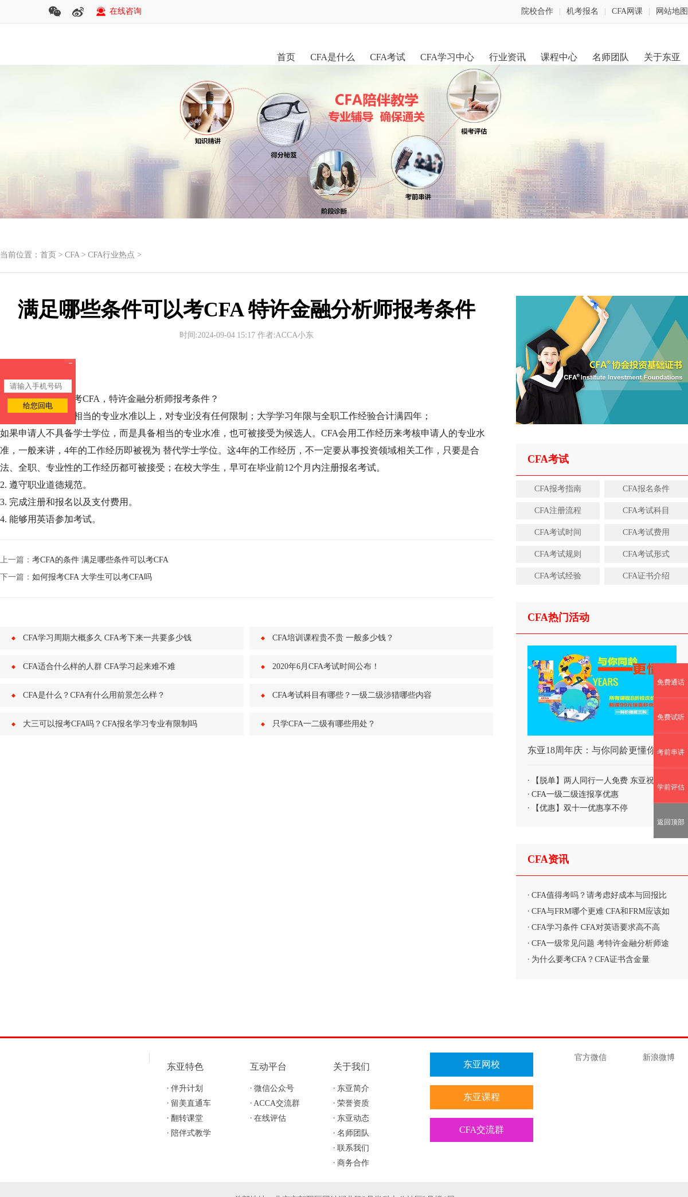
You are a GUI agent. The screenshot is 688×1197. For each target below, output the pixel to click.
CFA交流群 (481, 1130)
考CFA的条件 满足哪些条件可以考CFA (100, 560)
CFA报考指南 (557, 488)
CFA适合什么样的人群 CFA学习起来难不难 (99, 666)
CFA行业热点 (111, 255)
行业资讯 (507, 57)
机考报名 (582, 11)
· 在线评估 (268, 1118)
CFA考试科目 (646, 510)
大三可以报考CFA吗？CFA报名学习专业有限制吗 (110, 723)
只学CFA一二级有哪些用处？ (324, 723)
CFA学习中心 (447, 57)
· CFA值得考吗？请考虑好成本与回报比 (597, 895)
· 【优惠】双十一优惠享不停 (577, 808)
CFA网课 (627, 11)
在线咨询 (126, 11)
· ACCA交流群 (275, 1103)
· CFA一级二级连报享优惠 (573, 794)
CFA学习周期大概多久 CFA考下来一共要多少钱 (107, 637)
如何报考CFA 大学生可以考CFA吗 (92, 577)
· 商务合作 (351, 1163)
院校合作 (537, 11)
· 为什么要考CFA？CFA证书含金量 (588, 959)
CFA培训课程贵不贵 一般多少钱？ (333, 637)
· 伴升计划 (185, 1088)
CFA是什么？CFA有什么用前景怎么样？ (94, 695)
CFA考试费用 (646, 532)
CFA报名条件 (646, 488)
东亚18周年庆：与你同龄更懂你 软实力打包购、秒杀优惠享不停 (602, 755)
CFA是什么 (332, 57)
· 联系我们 (351, 1148)
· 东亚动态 (351, 1118)
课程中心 (559, 57)
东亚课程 (481, 1097)
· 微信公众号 (272, 1088)
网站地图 (672, 11)
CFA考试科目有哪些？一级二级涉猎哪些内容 (352, 695)
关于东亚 (662, 57)
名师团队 (610, 57)
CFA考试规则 (557, 554)
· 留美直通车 (189, 1103)
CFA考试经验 (557, 576)
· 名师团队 (351, 1133)
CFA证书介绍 (646, 576)
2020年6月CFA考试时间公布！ (326, 666)
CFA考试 (387, 57)
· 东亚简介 (351, 1088)
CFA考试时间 (557, 532)
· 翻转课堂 (185, 1118)
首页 (286, 57)
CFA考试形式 (646, 554)
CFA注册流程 (557, 510)
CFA (72, 255)
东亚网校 (481, 1064)
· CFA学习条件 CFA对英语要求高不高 (593, 927)
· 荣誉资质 (351, 1103)
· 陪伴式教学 (189, 1133)
